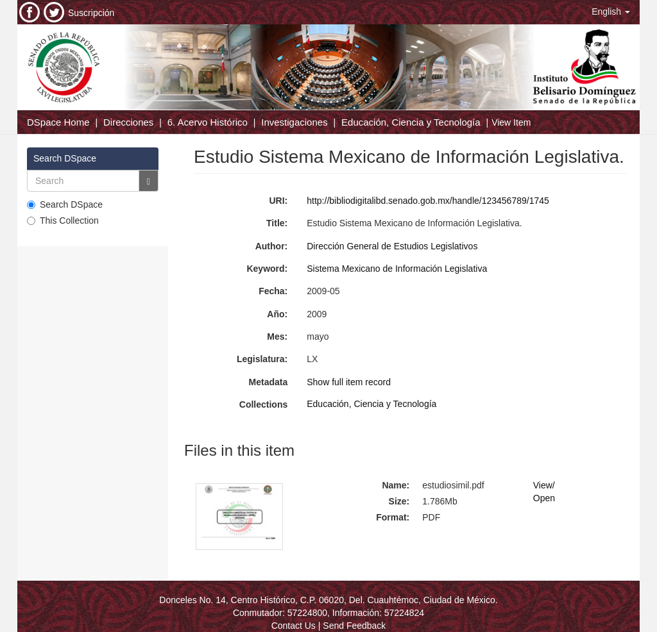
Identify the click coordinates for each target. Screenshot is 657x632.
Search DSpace (65, 204)
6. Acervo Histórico (207, 122)
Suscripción (91, 13)
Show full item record (349, 382)
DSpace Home (58, 122)
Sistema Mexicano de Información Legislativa (397, 268)
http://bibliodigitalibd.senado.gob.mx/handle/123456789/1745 (428, 200)
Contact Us (293, 625)
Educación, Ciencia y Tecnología (411, 122)
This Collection (63, 220)
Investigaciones (294, 122)
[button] (611, 11)
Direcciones (128, 122)
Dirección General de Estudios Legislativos (392, 246)
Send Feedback (354, 625)
